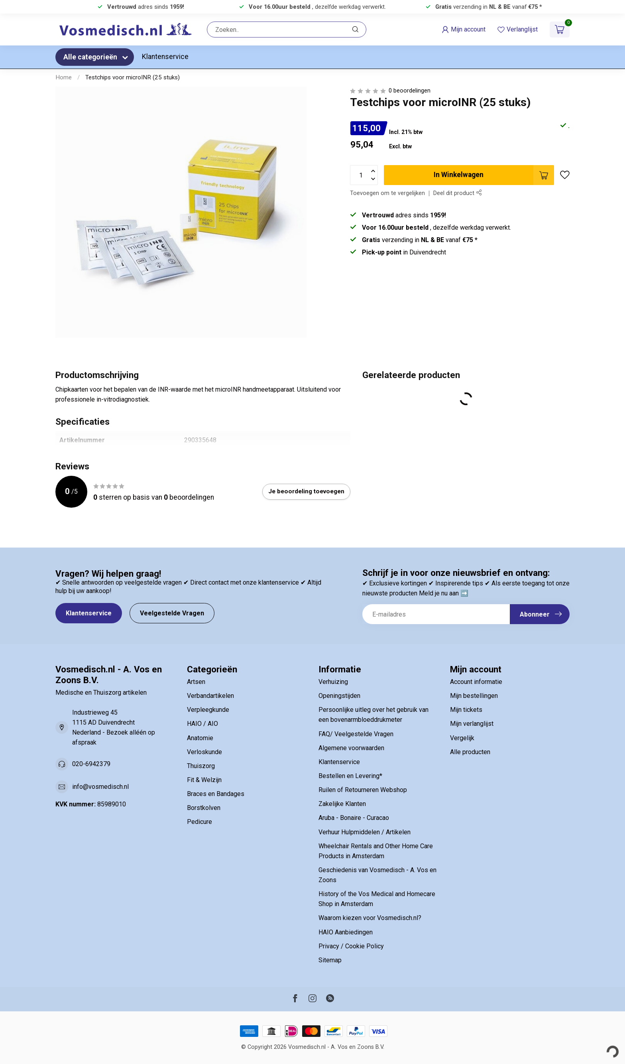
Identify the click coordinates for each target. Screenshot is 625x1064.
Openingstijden (339, 695)
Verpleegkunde (208, 709)
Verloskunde (204, 752)
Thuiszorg (201, 766)
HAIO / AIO (202, 723)
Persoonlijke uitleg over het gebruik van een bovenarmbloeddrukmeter (373, 714)
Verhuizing (333, 682)
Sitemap (330, 960)
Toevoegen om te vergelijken (387, 193)
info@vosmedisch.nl (100, 786)
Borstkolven (203, 808)
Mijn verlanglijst (471, 723)
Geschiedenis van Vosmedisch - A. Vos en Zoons (377, 875)
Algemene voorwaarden (351, 748)
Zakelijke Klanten (342, 804)
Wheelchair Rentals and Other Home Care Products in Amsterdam (375, 851)
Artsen (196, 682)
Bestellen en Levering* (350, 776)
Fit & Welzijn (204, 780)
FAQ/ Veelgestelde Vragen (355, 734)
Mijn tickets (466, 709)
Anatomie (200, 738)
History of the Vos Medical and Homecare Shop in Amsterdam (376, 899)
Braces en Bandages (215, 794)
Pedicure (199, 822)
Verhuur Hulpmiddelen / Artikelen (364, 832)
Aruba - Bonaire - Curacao (353, 818)
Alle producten (470, 752)
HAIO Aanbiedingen (345, 932)
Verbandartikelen (210, 695)
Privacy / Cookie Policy (351, 946)
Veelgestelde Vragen (172, 613)
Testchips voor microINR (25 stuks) (132, 77)
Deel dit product (457, 193)
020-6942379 (91, 764)
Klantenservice (165, 57)
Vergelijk (462, 738)
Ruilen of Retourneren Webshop (362, 790)
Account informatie (476, 682)
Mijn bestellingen (474, 695)
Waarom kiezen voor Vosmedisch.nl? (369, 918)
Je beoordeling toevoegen (306, 491)
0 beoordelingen (409, 90)
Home (63, 77)
